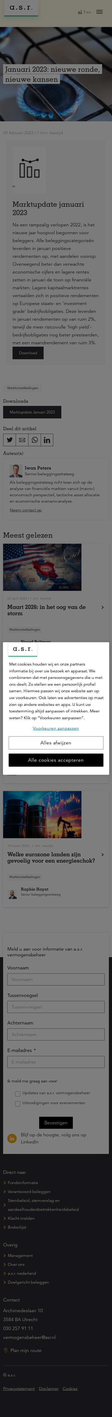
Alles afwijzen (56, 743)
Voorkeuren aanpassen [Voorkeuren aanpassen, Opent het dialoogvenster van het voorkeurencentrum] (56, 728)
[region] (56, 708)
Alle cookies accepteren (56, 760)
